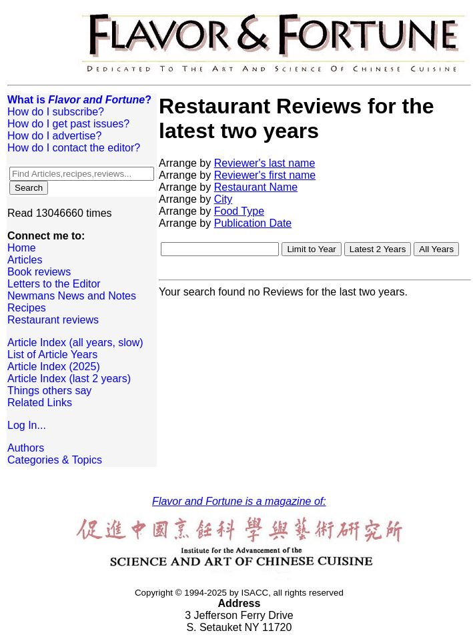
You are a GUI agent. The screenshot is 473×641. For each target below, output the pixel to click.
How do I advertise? (54, 135)
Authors (25, 448)
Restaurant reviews (53, 320)
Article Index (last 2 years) (69, 378)
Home (21, 247)
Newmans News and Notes (71, 295)
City (223, 199)
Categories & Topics (54, 460)
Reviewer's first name (265, 175)
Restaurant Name (256, 187)
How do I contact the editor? (73, 147)
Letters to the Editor (54, 283)
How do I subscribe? (55, 111)
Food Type (239, 211)
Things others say (49, 390)
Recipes (26, 307)
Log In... (26, 425)
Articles (24, 259)
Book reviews (39, 271)
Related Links (39, 402)
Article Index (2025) (53, 366)
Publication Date (253, 223)
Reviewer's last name (265, 163)
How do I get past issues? (68, 123)
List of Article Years (52, 354)
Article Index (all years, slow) (75, 342)
